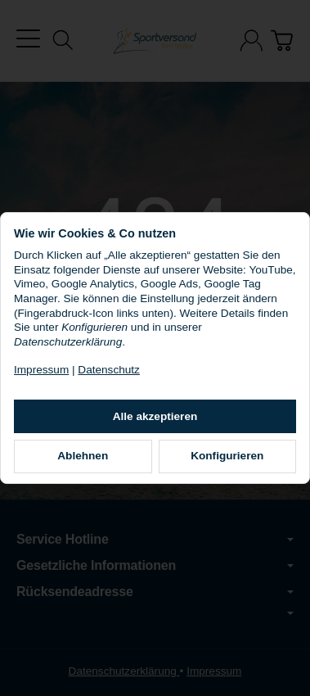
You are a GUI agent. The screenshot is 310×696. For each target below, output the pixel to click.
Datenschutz (109, 370)
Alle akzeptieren (155, 416)
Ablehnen (82, 456)
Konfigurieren (227, 456)
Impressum (41, 370)
